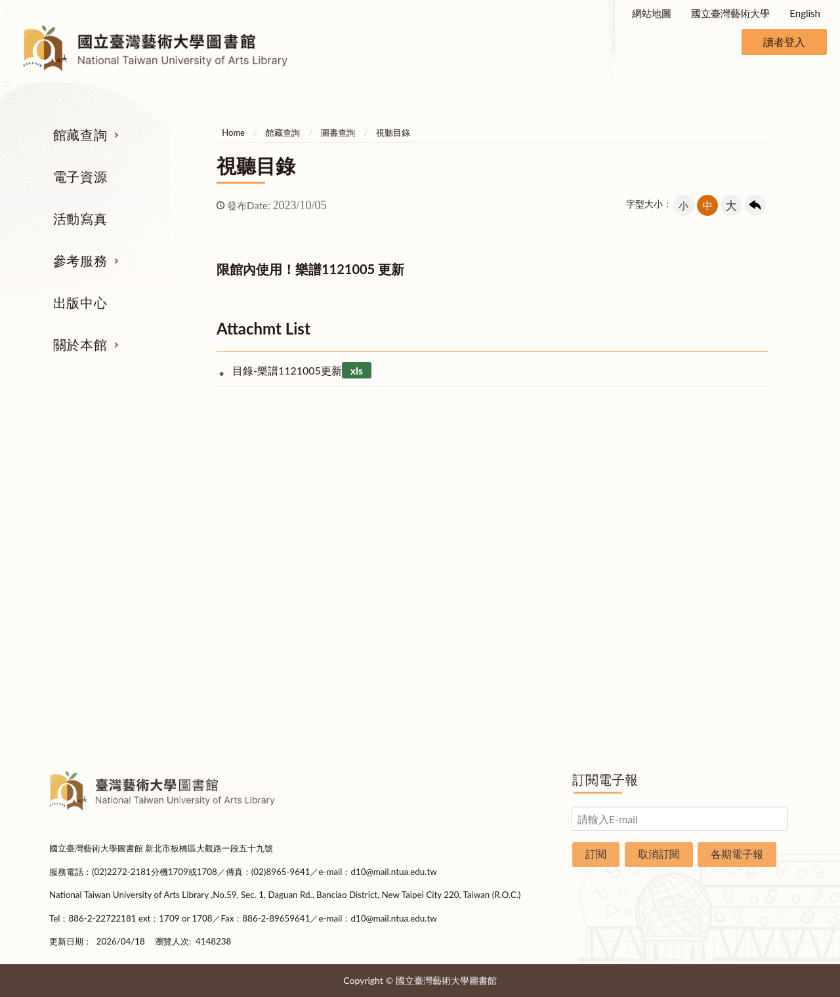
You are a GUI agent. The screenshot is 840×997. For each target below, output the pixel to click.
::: (7, 11)
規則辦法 (740, 602)
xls (356, 370)
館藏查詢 (80, 134)
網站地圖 (651, 13)
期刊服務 (100, 504)
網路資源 (100, 578)
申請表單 (740, 676)
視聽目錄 (393, 132)
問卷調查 (740, 725)
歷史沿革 (740, 553)
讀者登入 (784, 41)
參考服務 (80, 260)
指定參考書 (484, 504)
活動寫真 (80, 218)
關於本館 (80, 344)
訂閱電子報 (605, 779)
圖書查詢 (338, 132)
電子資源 (80, 176)
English (804, 13)
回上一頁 (755, 205)
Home (233, 132)
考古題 (484, 553)
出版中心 (80, 302)
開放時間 (740, 627)
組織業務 (740, 504)
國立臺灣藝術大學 (730, 13)
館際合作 (484, 529)
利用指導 (484, 578)
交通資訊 (740, 651)
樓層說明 (740, 529)
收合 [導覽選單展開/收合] (779, 436)
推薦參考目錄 (484, 602)
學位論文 (100, 602)
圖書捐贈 (740, 700)
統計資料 (740, 578)
